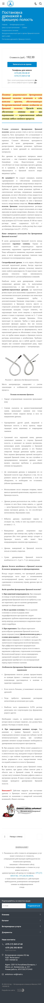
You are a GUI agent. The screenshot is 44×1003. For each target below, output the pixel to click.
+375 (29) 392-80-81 (22, 73)
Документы (7, 932)
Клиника (5, 915)
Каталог (5, 921)
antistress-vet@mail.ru (14, 974)
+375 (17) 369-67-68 (22, 76)
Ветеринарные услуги (11, 926)
